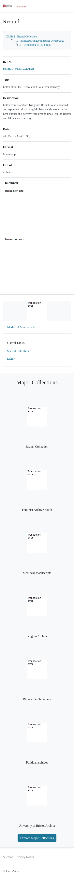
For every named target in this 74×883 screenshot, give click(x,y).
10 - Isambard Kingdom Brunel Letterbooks (39, 40)
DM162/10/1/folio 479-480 (19, 69)
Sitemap (8, 857)
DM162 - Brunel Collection (21, 36)
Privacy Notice (25, 857)
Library (11, 358)
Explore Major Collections (37, 838)
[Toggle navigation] (66, 6)
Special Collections (18, 351)
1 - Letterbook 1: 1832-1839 (36, 44)
